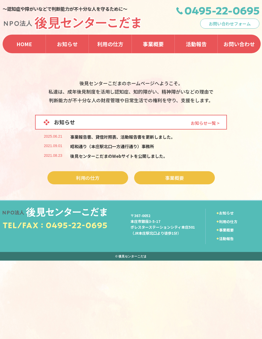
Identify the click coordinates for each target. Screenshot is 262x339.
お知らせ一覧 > (205, 201)
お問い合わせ (239, 44)
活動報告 (196, 44)
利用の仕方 (110, 44)
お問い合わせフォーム (230, 23)
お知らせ (67, 44)
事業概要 (153, 44)
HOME (24, 44)
